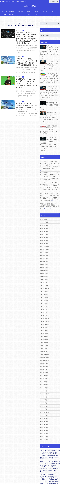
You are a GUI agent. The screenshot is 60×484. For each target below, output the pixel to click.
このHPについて (12, 11)
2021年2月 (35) (44, 363)
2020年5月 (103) (44, 389)
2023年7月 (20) (44, 279)
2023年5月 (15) (44, 285)
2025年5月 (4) (43, 215)
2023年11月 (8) (44, 267)
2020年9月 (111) (44, 377)
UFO (53, 11)
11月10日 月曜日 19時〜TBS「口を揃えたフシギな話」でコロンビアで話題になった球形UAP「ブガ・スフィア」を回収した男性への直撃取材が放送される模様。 (49, 77)
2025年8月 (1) (43, 207)
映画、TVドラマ (12, 14)
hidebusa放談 (30, 6)
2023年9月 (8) (43, 273)
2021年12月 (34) (44, 334)
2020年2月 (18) (44, 397)
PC (20, 14)
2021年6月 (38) (44, 351)
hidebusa (48, 158)
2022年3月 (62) (44, 325)
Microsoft (45, 11)
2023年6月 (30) (44, 282)
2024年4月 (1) (43, 253)
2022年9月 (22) (44, 308)
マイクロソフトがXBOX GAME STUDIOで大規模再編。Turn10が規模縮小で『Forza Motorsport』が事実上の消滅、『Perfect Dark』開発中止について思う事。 (49, 135)
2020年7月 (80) (44, 383)
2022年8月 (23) (44, 311)
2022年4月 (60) (44, 322)
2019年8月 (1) (43, 403)
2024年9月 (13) (44, 238)
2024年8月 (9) (43, 241)
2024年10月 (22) (44, 236)
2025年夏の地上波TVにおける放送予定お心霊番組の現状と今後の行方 (49, 102)
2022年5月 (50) (44, 319)
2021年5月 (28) (44, 354)
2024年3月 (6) (43, 256)
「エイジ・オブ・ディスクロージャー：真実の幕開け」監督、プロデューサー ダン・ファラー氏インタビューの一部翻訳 (49, 65)
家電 (36, 14)
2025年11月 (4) (44, 204)
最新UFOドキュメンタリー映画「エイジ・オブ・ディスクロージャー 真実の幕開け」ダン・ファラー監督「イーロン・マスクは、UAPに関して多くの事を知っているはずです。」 (49, 52)
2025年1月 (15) (44, 227)
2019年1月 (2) (43, 415)
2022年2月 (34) (44, 328)
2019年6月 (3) (43, 406)
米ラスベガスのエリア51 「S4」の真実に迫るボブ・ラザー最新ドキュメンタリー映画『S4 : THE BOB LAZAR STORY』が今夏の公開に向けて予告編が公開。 (49, 155)
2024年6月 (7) (43, 247)
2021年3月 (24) (44, 360)
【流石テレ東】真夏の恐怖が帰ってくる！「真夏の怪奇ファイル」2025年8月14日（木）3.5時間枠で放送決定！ (49, 123)
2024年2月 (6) (43, 259)
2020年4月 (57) (44, 392)
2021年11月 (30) (44, 337)
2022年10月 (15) (44, 305)
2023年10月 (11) (44, 270)
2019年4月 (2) (43, 412)
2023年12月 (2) (44, 264)
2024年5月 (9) (43, 250)
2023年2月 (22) (44, 293)
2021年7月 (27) (44, 348)
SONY (36, 11)
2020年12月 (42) (44, 368)
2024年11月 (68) (44, 233)
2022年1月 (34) (44, 331)
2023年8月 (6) (43, 276)
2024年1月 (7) (43, 262)
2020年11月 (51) (44, 371)
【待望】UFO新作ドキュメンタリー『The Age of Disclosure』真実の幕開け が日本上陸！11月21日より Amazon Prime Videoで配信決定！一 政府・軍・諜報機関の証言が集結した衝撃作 (49, 91)
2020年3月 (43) (44, 394)
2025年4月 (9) (43, 218)
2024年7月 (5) (43, 244)
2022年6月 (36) (44, 316)
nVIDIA (28, 14)
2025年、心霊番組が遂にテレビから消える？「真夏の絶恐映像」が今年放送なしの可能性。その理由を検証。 (49, 190)
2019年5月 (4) (43, 409)
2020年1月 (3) (43, 400)
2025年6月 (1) (43, 212)
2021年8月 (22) (44, 345)
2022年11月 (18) (44, 302)
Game (28, 11)
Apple (44, 14)
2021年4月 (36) (44, 357)
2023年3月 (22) (44, 290)
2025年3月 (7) (43, 221)
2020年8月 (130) (44, 380)
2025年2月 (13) (44, 224)
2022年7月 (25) (44, 314)
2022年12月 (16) (44, 299)
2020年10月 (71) (44, 374)
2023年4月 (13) (44, 288)
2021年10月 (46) (44, 340)
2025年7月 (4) (43, 210)
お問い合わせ (20, 11)
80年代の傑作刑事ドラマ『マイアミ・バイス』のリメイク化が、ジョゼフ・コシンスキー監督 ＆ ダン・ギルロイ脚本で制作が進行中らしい (49, 112)
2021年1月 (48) (44, 366)
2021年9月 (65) (44, 343)
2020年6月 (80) (44, 386)
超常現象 (4, 14)
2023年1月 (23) (44, 296)
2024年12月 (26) (44, 230)
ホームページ (4, 11)
